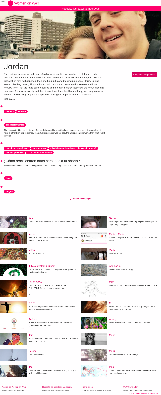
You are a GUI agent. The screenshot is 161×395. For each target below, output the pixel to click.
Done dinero (88, 387)
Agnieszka (115, 266)
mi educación (39, 148)
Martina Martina (117, 234)
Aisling (112, 319)
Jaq (31, 367)
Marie (112, 335)
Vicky (112, 250)
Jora (31, 335)
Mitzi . (112, 282)
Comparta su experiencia (144, 75)
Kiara (31, 218)
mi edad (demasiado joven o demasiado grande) (73, 148)
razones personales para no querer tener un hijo (29, 152)
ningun (9, 191)
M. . (111, 303)
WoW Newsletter (130, 387)
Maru (112, 351)
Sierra (112, 218)
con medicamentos (15, 125)
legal (8, 178)
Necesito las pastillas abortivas (80, 8)
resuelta (10, 111)
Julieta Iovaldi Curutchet (42, 266)
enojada (22, 111)
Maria (32, 250)
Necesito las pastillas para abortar (57, 387)
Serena (33, 351)
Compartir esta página (81, 199)
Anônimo (33, 319)
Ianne (32, 234)
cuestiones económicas (17, 148)
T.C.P (32, 303)
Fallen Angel (35, 282)
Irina (111, 367)
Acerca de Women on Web (14, 387)
